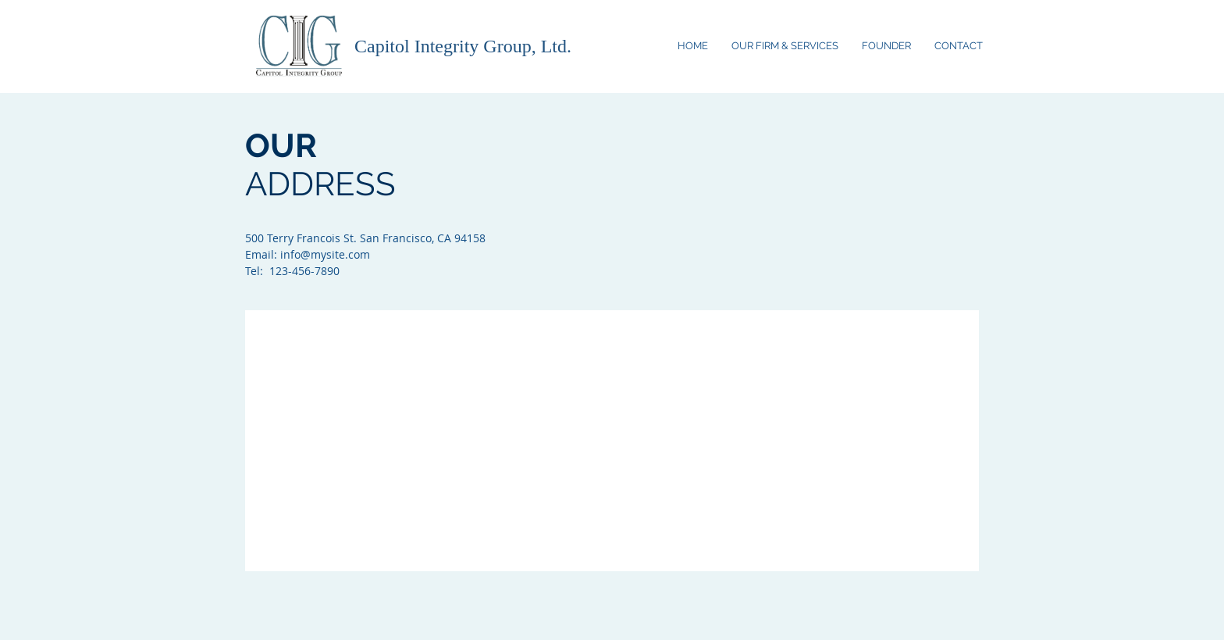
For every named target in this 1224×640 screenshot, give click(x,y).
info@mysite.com (325, 254)
